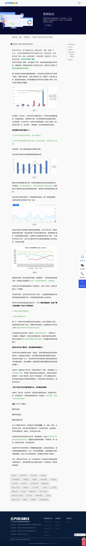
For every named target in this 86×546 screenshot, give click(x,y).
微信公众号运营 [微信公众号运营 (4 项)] (16, 487)
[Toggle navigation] (79, 3)
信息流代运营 (47, 528)
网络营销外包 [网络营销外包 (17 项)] (45, 483)
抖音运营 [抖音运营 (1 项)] (48, 495)
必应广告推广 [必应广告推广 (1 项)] (35, 487)
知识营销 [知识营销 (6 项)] (23, 491)
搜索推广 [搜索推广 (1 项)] (25, 499)
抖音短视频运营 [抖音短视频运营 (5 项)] (16, 479)
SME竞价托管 (26, 539)
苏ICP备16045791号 (52, 543)
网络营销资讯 (71, 52)
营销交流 (57, 528)
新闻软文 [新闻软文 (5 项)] (14, 475)
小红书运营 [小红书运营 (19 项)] (53, 487)
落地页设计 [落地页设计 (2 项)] (26, 487)
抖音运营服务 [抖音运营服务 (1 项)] (43, 479)
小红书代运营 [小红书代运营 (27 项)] (33, 475)
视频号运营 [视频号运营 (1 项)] (14, 491)
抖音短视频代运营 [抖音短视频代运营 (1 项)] (43, 499)
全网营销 (46, 535)
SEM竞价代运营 (48, 522)
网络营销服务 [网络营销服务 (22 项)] (39, 495)
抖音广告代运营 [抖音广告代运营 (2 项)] (43, 491)
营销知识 (27, 37)
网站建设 (46, 532)
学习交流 (48, 25)
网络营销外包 (71, 44)
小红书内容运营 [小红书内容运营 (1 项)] (34, 483)
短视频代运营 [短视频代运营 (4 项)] (32, 491)
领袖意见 (72, 54)
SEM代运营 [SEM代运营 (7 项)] (53, 479)
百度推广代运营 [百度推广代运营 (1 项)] (16, 499)
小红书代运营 (47, 525)
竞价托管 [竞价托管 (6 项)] (45, 487)
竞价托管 (70, 47)
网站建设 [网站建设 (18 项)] (34, 479)
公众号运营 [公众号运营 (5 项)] (14, 483)
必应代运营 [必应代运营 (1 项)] (24, 483)
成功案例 (70, 49)
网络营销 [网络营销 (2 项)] (33, 499)
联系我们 (70, 59)
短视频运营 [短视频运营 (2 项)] (26, 479)
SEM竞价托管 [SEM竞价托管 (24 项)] (23, 475)
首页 (20, 37)
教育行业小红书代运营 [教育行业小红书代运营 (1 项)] (17, 495)
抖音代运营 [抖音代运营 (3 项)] (29, 495)
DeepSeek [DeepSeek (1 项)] (43, 475)
